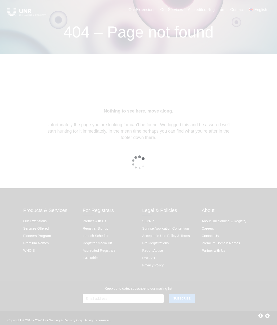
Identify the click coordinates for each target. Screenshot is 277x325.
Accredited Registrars (206, 10)
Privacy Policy (153, 265)
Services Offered (36, 228)
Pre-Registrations (155, 243)
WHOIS (29, 250)
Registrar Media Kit (97, 243)
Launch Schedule (96, 236)
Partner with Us (94, 221)
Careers (208, 228)
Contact (237, 10)
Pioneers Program (37, 236)
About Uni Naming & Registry (224, 221)
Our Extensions (142, 10)
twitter (267, 315)
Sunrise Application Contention (165, 228)
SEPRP (148, 221)
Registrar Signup (95, 228)
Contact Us (210, 236)
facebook (260, 315)
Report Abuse (152, 250)
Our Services (171, 10)
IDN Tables (91, 258)
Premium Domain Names (221, 243)
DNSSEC (149, 258)
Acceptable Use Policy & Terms (166, 236)
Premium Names (36, 243)
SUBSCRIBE (182, 298)
